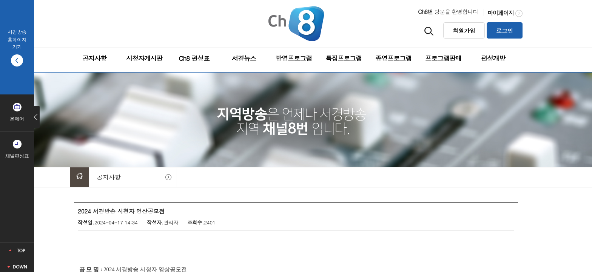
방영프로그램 (294, 58)
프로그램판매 (443, 58)
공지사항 (94, 58)
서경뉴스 (244, 58)
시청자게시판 (144, 58)
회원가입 (464, 30)
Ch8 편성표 (194, 58)
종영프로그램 (393, 58)
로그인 (504, 30)
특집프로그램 (343, 58)
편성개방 (493, 58)
